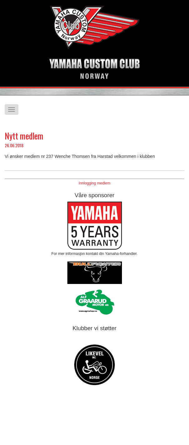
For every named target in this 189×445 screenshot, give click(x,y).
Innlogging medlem (94, 183)
